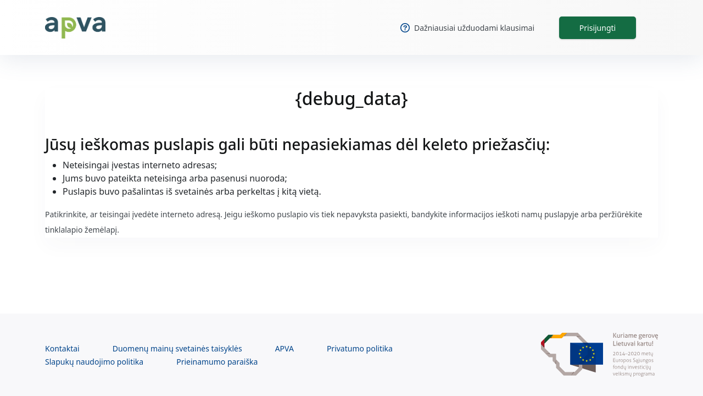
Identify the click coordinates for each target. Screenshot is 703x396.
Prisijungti (597, 28)
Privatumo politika (360, 348)
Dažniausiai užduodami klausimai (467, 28)
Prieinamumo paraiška (217, 361)
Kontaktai (62, 348)
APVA (284, 348)
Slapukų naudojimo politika (94, 361)
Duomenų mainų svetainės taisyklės (177, 348)
